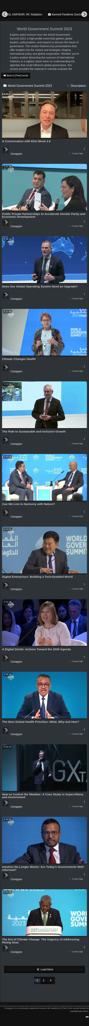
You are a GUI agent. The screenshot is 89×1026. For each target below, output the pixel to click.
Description (76, 85)
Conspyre (16, 153)
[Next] (84, 14)
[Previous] (5, 14)
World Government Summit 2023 (27, 85)
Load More (44, 969)
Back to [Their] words (15, 75)
